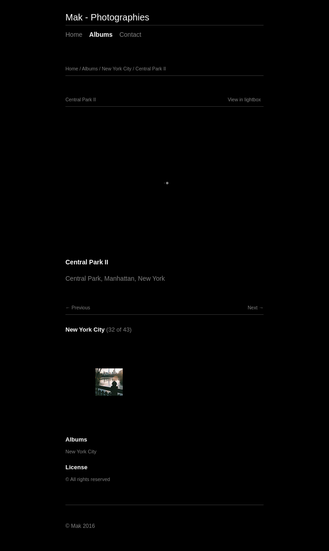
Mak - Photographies (107, 17)
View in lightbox (244, 99)
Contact (130, 34)
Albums (100, 34)
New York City (116, 68)
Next (253, 307)
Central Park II (150, 68)
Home (73, 34)
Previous (80, 307)
